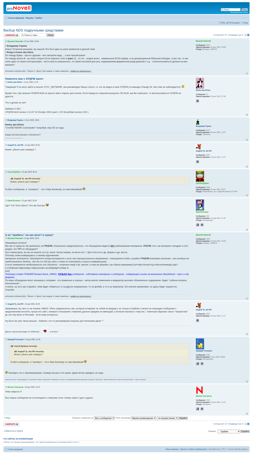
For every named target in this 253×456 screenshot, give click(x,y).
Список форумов (16, 18)
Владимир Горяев (15, 120)
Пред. (7, 418)
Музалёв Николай (15, 41)
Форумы (30, 18)
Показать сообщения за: (93, 418)
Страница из (235, 35)
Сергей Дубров (14, 172)
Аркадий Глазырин (16, 339)
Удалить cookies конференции (193, 449)
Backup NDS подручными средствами (33, 30)
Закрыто (11, 35)
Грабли (38, 18)
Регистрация (234, 23)
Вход (246, 23)
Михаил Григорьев (16, 387)
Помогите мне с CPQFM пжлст (24, 78)
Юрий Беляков (14, 201)
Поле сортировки (136, 418)
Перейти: (212, 431)
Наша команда (171, 449)
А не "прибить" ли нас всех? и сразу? (29, 234)
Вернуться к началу (247, 73)
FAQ (223, 23)
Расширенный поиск (239, 12)
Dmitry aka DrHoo (15, 82)
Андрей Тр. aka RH (15, 145)
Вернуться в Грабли (14, 431)
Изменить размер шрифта (245, 17)
